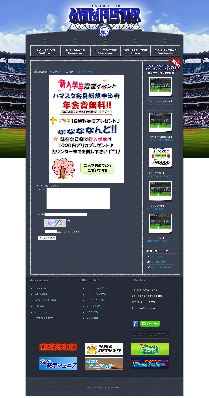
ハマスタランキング (104, 288)
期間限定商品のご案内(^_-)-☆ (160, 241)
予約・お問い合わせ (135, 48)
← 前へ (36, 68)
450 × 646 (61, 72)
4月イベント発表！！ (86, 72)
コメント (42, 189)
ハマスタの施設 (45, 48)
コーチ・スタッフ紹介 (104, 300)
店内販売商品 (104, 312)
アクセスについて (165, 48)
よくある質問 (104, 318)
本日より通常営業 (155, 209)
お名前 (41, 218)
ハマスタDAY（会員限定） (159, 176)
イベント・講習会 (105, 48)
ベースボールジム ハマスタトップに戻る (104, 31)
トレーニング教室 (158, 262)
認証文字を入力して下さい (69, 236)
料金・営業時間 (75, 48)
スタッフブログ (156, 173)
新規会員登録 (52, 318)
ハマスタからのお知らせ (160, 101)
